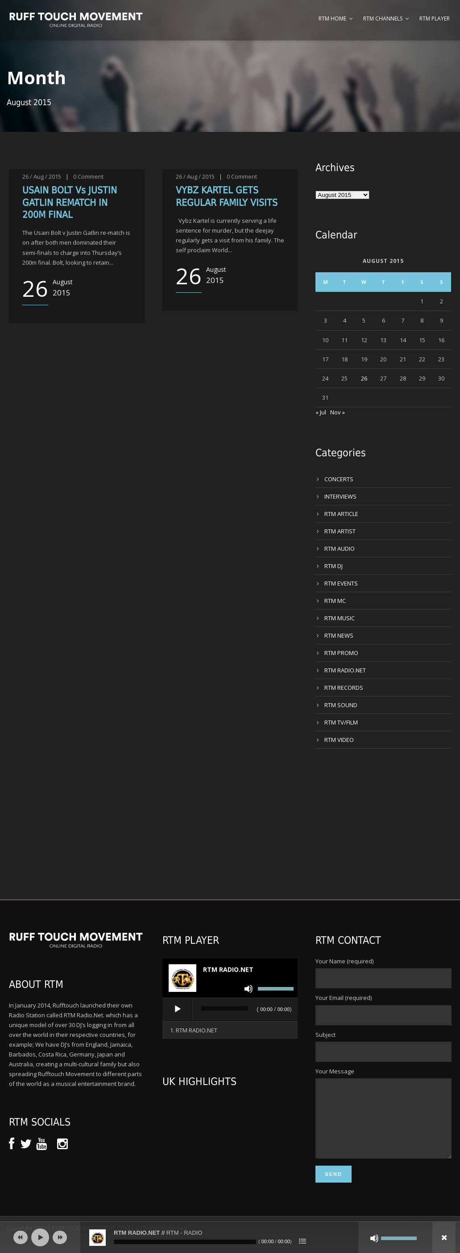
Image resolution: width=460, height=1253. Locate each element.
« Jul (320, 412)
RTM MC (335, 601)
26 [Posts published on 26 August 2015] (364, 378)
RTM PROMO (341, 653)
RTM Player (434, 18)
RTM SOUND (340, 705)
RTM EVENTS (341, 583)
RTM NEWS (338, 635)
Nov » (337, 412)
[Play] (177, 1009)
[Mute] (248, 988)
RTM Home (332, 18)
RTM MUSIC (339, 618)
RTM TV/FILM (341, 722)
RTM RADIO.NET (345, 670)
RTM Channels (382, 18)
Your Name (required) (383, 972)
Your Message (383, 1121)
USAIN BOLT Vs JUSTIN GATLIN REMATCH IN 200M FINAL (69, 202)
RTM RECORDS (343, 688)
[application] (230, 1010)
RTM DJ (333, 566)
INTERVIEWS (340, 496)
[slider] (224, 1008)
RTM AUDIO (339, 549)
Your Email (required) (383, 1009)
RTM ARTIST (340, 531)
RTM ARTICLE (341, 514)
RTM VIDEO (339, 740)
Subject (383, 1046)
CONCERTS (338, 479)
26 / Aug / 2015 (41, 176)
